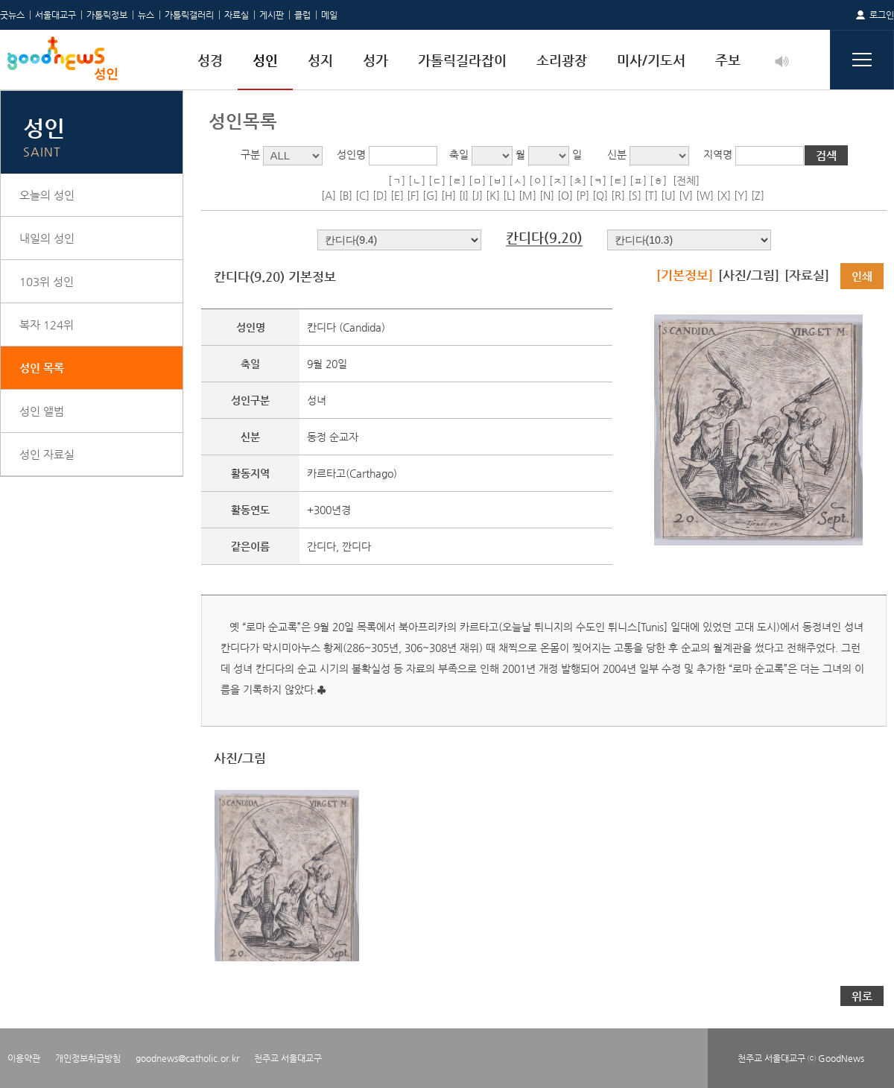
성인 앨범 (41, 411)
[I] (464, 195)
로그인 (881, 15)
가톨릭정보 (106, 15)
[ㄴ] (416, 180)
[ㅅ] (517, 180)
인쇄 (862, 276)
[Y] (741, 195)
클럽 (302, 15)
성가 (375, 60)
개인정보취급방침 (88, 1058)
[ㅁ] (477, 180)
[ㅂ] (497, 180)
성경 (210, 60)
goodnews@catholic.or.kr (187, 1058)
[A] (328, 195)
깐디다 (356, 546)
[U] (668, 195)
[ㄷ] (437, 180)
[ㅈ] (557, 180)
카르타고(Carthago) (352, 473)
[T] (651, 195)
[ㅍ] (638, 180)
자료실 (236, 15)
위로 (862, 996)
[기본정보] (684, 275)
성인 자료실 (46, 454)
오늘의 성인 (46, 195)
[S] (634, 195)
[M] (527, 195)
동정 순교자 (332, 437)
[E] (397, 195)
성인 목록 (41, 367)
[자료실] (806, 275)
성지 (320, 60)
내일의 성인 (46, 238)
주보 (728, 60)
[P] (582, 195)
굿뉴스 (12, 15)
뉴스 (146, 15)
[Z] (757, 195)
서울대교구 (55, 15)
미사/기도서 (651, 60)
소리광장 (561, 60)
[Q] (600, 195)
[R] (618, 195)
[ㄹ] (457, 180)
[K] (493, 195)
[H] (448, 195)
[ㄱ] (396, 180)
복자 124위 (46, 324)
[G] (430, 195)
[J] (477, 195)
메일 (329, 15)
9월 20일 (327, 364)
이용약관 (23, 1058)
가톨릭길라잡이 (462, 60)
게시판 (271, 15)
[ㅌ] (618, 180)
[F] (413, 195)
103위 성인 (46, 281)
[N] (546, 195)
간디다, (324, 546)
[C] (362, 195)
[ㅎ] (658, 180)
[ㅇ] (537, 180)
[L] (509, 195)
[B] (345, 195)
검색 (826, 155)
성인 (265, 60)
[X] (724, 195)
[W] (705, 195)
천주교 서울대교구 (288, 1058)
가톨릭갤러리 (189, 15)
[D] (379, 195)
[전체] (686, 180)
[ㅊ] (577, 180)
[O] (565, 195)
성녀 (316, 400)
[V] (686, 195)
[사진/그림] (748, 275)
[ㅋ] (597, 180)
